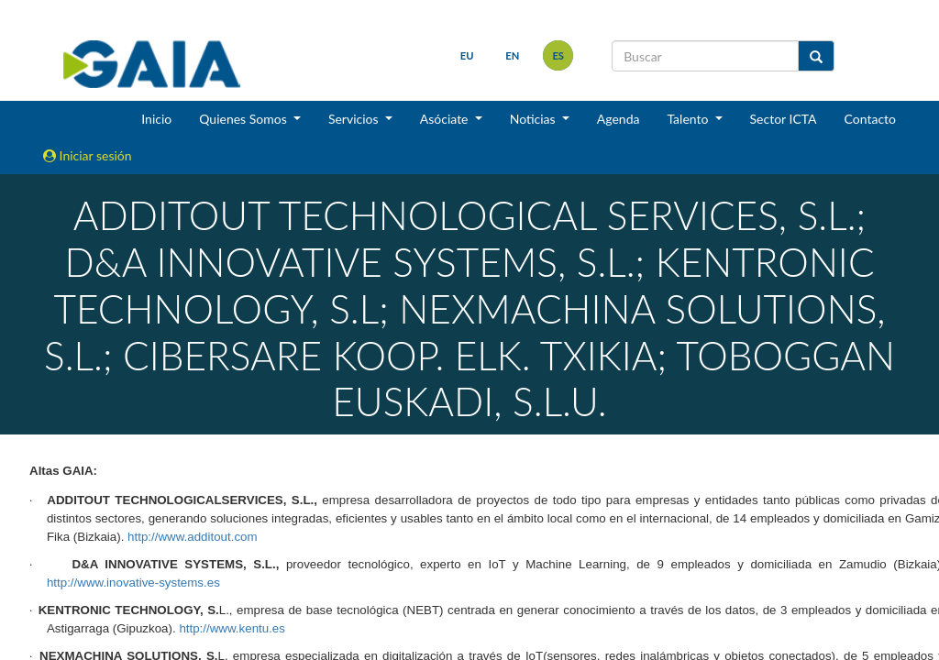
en (512, 55)
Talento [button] (689, 118)
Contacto (870, 118)
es (558, 55)
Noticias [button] (534, 118)
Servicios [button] (354, 118)
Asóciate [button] (445, 118)
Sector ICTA (783, 118)
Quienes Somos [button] (244, 118)
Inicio (156, 118)
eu (467, 55)
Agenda (618, 118)
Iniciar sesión (87, 155)
